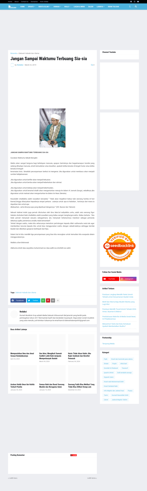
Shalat (106, 363)
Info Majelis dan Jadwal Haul (114, 391)
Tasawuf (125, 368)
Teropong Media (108, 344)
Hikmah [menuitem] (57, 7)
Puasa (130, 391)
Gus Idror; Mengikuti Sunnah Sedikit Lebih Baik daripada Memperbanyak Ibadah (50, 356)
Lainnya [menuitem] (100, 7)
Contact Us (24, 2)
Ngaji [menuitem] (66, 7)
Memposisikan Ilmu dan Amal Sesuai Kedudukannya (22, 354)
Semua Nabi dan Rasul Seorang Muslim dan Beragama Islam (51, 385)
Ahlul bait (123, 363)
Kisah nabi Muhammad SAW (114, 382)
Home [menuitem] (22, 7)
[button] (130, 6)
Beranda (13, 53)
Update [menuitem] (31, 7)
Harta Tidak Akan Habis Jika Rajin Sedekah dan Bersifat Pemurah (79, 356)
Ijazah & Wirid (108, 373)
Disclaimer (34, 2)
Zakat (106, 400)
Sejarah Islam (108, 377)
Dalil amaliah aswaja (124, 373)
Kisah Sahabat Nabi (110, 386)
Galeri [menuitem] (90, 7)
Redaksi (23, 311)
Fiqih (105, 359)
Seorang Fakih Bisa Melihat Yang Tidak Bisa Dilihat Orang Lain (81, 385)
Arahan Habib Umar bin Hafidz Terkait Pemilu (22, 385)
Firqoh (114, 363)
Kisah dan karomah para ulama (121, 359)
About (17, 2)
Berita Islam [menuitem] (44, 7)
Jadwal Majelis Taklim (119, 400)
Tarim (106, 395)
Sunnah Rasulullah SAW (120, 395)
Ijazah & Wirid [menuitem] (79, 7)
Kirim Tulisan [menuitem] (113, 7)
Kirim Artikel (44, 2)
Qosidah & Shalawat (111, 368)
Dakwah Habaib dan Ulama (29, 53)
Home (10, 2)
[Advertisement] (73, 30)
